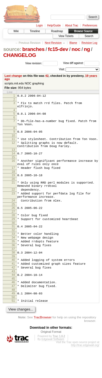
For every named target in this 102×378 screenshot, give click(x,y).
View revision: (33, 63)
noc (76, 49)
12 (13, 149)
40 (13, 284)
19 (13, 186)
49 (13, 322)
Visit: (62, 69)
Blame (73, 42)
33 (13, 254)
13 (13, 158)
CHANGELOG (19, 55)
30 (13, 242)
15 (13, 166)
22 (13, 203)
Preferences (90, 25)
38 (13, 276)
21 (13, 194)
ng (87, 49)
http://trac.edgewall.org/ (85, 376)
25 (13, 221)
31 (13, 246)
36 (13, 268)
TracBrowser (43, 348)
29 (13, 237)
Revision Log (89, 42)
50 (13, 327)
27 (13, 229)
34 (13, 258)
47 (13, 314)
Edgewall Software (52, 370)
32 (13, 250)
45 (13, 306)
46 (13, 310)
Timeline (35, 31)
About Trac (71, 25)
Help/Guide (54, 25)
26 (13, 225)
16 (13, 169)
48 (13, 319)
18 (13, 183)
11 (13, 144)
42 (46, 75)
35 (13, 263)
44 (13, 301)
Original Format (51, 362)
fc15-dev (58, 49)
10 (13, 141)
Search (89, 36)
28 (13, 233)
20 (13, 191)
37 (13, 272)
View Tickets (65, 36)
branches (33, 49)
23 (13, 208)
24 (13, 216)
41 (13, 289)
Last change (13, 75)
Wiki (16, 31)
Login (39, 25)
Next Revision (53, 42)
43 (13, 298)
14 (13, 161)
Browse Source (83, 31)
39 (13, 280)
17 (13, 178)
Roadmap (57, 31)
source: (12, 49)
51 (13, 331)
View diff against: (81, 63)
